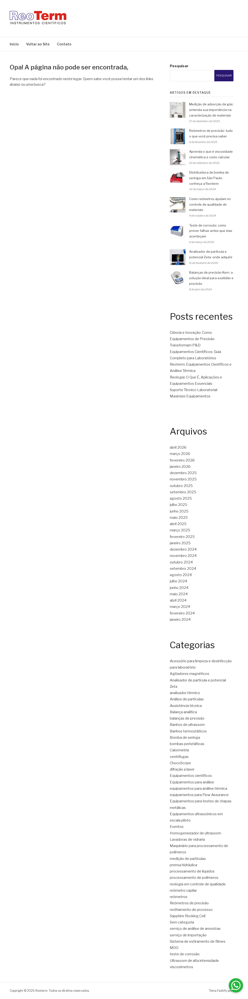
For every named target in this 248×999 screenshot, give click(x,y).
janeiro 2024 (180, 619)
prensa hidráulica (183, 865)
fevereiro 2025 (182, 537)
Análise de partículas (187, 699)
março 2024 (180, 606)
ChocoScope (180, 763)
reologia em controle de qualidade (198, 884)
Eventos (177, 826)
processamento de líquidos (192, 871)
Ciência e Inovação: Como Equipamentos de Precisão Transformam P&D (192, 339)
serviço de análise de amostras (195, 928)
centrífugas (179, 757)
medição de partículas (188, 858)
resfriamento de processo (191, 909)
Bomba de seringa (185, 737)
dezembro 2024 (183, 549)
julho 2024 (178, 581)
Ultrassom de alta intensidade (194, 960)
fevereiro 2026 (182, 460)
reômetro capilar (183, 890)
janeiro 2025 (180, 543)
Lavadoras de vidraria (187, 839)
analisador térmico (185, 693)
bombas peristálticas (187, 744)
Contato (64, 44)
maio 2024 (179, 594)
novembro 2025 (183, 479)
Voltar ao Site (38, 44)
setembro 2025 (183, 492)
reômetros (178, 897)
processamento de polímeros (194, 877)
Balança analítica (183, 712)
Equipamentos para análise (192, 782)
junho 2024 (179, 588)
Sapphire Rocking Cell (187, 916)
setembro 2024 (183, 568)
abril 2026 (178, 447)
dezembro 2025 (183, 473)
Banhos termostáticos (188, 731)
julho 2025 (178, 505)
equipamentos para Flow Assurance (199, 795)
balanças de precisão (187, 718)
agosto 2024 (181, 575)
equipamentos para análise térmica (198, 788)
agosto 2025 (181, 498)
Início (14, 44)
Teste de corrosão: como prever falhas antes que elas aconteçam (210, 230)
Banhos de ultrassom (187, 724)
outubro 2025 (181, 486)
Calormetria (179, 750)
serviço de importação (188, 935)
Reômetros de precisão (189, 903)
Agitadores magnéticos (189, 674)
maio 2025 (179, 517)
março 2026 (180, 454)
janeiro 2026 (180, 466)
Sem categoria (182, 922)
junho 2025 (179, 511)
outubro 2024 (181, 562)
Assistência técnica (186, 706)
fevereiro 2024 (182, 613)
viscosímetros (181, 967)
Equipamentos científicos (191, 775)
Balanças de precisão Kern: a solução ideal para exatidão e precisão (211, 277)
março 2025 (180, 530)
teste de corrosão (185, 954)
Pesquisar (179, 66)
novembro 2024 (183, 556)
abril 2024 (178, 600)
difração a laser (182, 769)
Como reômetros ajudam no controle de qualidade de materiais (210, 204)
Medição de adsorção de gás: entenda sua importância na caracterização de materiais (211, 109)
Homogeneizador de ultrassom (195, 833)
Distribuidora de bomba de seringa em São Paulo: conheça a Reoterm (209, 177)
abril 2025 (178, 524)
